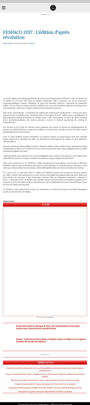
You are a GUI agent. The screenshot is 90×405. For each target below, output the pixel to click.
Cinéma (32, 43)
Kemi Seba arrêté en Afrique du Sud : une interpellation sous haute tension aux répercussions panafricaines (48, 327)
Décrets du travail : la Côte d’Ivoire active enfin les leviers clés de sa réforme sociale (45, 380)
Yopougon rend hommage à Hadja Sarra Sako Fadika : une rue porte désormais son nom (45, 388)
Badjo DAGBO (8, 43)
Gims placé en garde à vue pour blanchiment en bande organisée (45, 391)
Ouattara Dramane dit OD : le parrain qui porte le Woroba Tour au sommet (45, 384)
